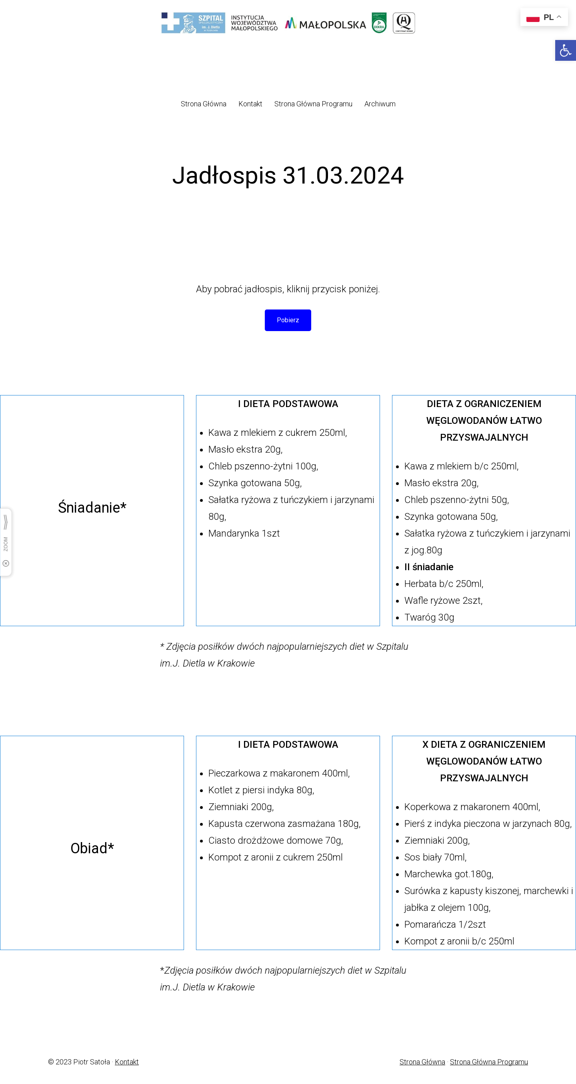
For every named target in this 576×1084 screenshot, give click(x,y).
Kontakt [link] (127, 1062)
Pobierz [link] (288, 320)
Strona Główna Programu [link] (489, 1062)
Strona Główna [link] (422, 1062)
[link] (565, 50)
